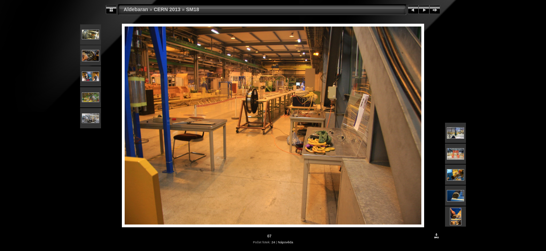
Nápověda (285, 242)
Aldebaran (136, 9)
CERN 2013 (167, 9)
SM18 (192, 9)
